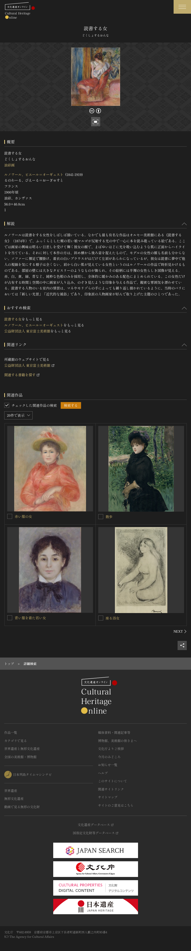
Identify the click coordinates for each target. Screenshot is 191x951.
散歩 (109, 516)
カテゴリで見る (15, 740)
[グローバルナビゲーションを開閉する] (182, 7)
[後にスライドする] (180, 631)
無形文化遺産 (14, 798)
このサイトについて (112, 781)
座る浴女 (113, 618)
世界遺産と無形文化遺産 (22, 748)
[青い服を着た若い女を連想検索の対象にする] (9, 617)
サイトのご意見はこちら (116, 805)
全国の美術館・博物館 (20, 756)
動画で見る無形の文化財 (22, 806)
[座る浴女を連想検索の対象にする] (100, 618)
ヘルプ (103, 773)
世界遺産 (10, 790)
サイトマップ (107, 797)
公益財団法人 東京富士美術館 (27, 331)
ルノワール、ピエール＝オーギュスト (33, 174)
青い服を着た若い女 (30, 617)
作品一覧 (10, 732)
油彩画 (9, 165)
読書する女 (13, 319)
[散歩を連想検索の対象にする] (100, 516)
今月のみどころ (109, 756)
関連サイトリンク (111, 789)
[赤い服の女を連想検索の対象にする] (9, 516)
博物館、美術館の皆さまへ (117, 740)
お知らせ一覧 (107, 764)
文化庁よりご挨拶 (111, 748)
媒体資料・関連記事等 (114, 732)
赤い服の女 (23, 516)
